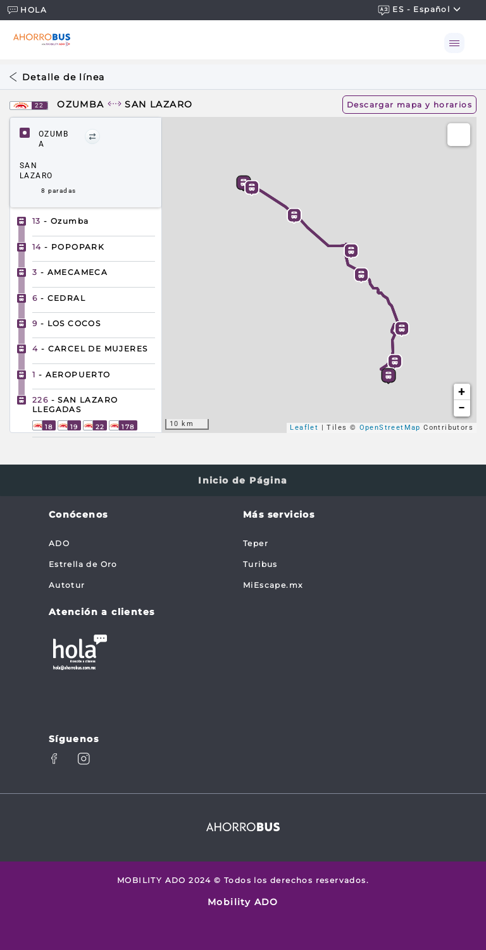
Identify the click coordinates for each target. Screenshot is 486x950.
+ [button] (461, 391)
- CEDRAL (58, 298)
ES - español (419, 9)
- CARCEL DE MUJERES (89, 348)
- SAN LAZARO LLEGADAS (75, 404)
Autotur (67, 585)
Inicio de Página (242, 480)
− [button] (461, 408)
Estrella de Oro (83, 564)
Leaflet (304, 427)
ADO (59, 543)
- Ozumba (60, 221)
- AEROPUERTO (71, 374)
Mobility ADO (243, 902)
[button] (92, 136)
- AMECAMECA (70, 272)
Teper (255, 543)
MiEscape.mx (272, 585)
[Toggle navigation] (454, 43)
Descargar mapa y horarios (409, 104)
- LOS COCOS (66, 323)
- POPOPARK (68, 247)
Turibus (260, 564)
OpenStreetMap (390, 427)
